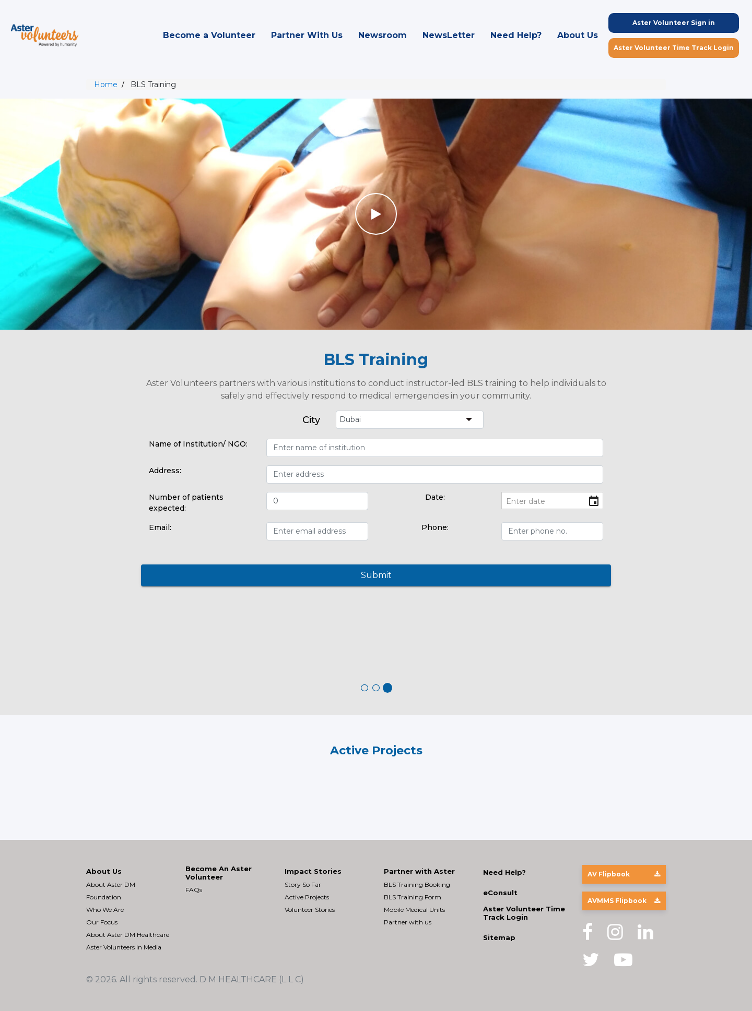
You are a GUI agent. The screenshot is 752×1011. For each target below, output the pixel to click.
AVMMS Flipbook (624, 901)
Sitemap (499, 938)
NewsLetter (448, 35)
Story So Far (303, 884)
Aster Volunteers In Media (123, 947)
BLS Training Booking (417, 884)
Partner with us (407, 922)
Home (106, 84)
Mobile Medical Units (414, 909)
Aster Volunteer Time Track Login (674, 48)
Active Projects (307, 897)
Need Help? (516, 35)
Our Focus (102, 922)
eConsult (500, 893)
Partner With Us (307, 35)
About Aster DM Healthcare (127, 934)
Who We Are (105, 909)
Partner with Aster (419, 871)
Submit (376, 575)
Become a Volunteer (209, 35)
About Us (577, 35)
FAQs (193, 890)
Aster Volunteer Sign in (673, 23)
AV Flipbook (624, 874)
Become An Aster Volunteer (218, 873)
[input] (552, 501)
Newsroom (382, 35)
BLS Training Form (412, 897)
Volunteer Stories (310, 909)
